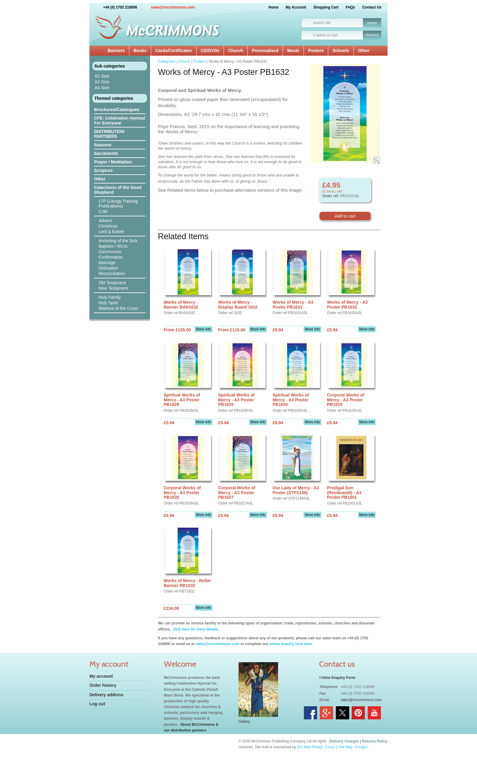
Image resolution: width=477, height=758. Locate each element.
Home (273, 7)
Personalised (265, 50)
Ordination (108, 268)
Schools (341, 50)
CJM (103, 211)
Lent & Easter (111, 231)
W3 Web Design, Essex (316, 747)
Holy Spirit (108, 302)
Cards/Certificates (173, 50)
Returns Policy (375, 741)
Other (363, 50)
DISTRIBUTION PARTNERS (109, 134)
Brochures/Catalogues (116, 109)
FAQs (350, 7)
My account (101, 676)
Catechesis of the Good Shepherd (117, 190)
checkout (372, 35)
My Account (296, 7)
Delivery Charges (344, 741)
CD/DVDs (210, 50)
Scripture (103, 170)
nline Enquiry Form (338, 678)
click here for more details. (195, 629)
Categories (167, 61)
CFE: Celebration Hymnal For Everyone (119, 120)
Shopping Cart (326, 7)
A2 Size (102, 76)
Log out (97, 703)
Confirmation (111, 257)
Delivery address (106, 694)
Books (140, 50)
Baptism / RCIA (113, 246)
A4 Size (102, 87)
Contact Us (371, 7)
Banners (116, 50)
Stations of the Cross (118, 308)
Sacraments (106, 153)
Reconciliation (112, 273)
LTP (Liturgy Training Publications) (118, 203)
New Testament (113, 288)
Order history (103, 685)
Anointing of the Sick (118, 240)
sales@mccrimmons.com (173, 7)
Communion (110, 251)
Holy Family (110, 297)
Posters (316, 50)
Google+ (362, 747)
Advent (105, 220)
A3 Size (102, 81)
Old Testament (112, 282)
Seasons (103, 144)
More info (203, 329)
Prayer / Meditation (113, 161)
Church (235, 50)
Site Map (345, 747)
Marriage (107, 262)
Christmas (108, 226)
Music (293, 50)
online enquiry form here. (291, 644)
